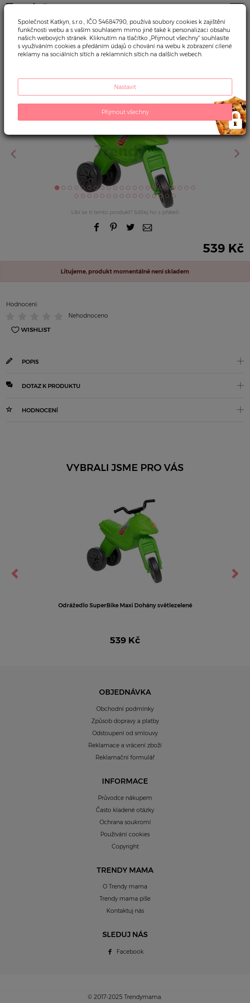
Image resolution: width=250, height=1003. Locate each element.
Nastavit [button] (125, 87)
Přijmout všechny (125, 112)
